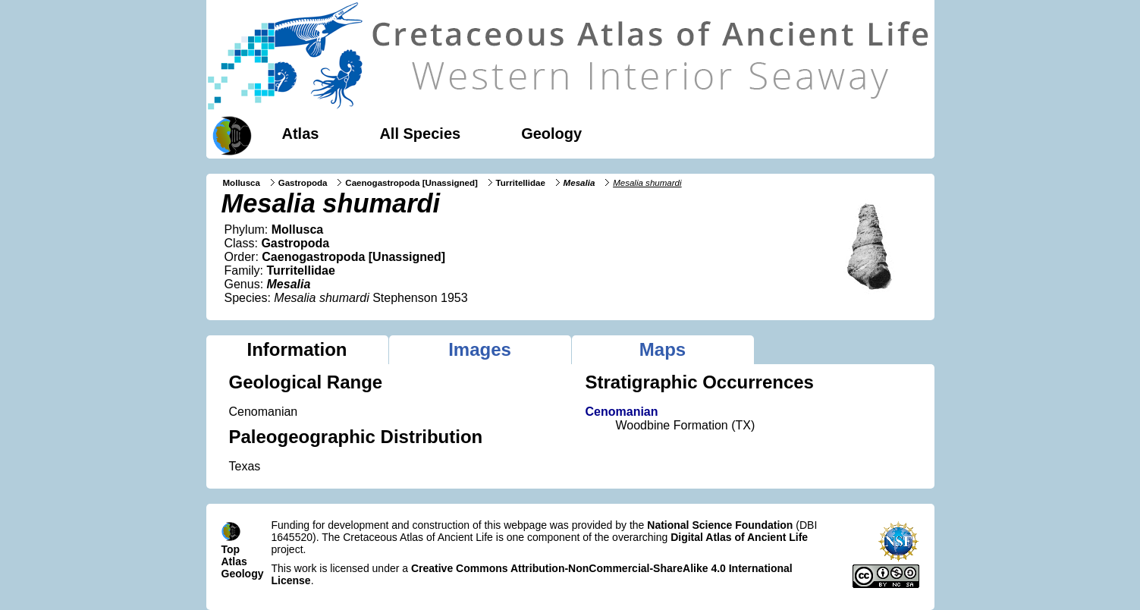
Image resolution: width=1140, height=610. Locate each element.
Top (230, 549)
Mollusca (241, 182)
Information (297, 349)
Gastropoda (303, 182)
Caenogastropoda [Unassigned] (411, 182)
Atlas (300, 133)
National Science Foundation (720, 525)
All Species (419, 133)
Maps (662, 349)
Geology (551, 133)
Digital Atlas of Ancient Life (739, 537)
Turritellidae (520, 182)
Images (479, 349)
